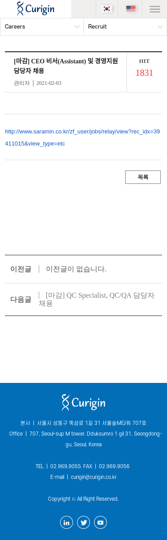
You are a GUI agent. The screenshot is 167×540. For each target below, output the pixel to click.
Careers (15, 27)
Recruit (97, 27)
